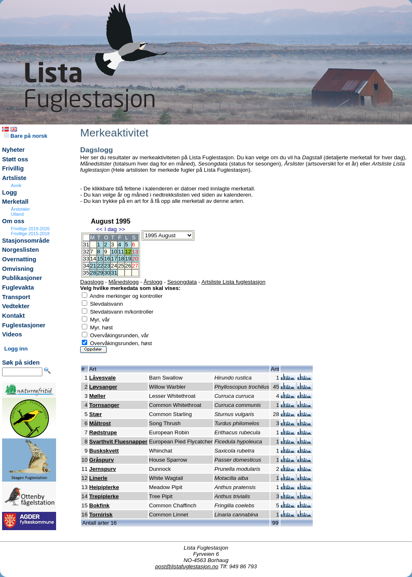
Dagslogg (91, 282)
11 (121, 251)
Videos (12, 334)
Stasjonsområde (25, 240)
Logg (9, 192)
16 (107, 259)
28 (93, 273)
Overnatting (19, 259)
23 (107, 266)
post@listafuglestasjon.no (186, 566)
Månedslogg (123, 282)
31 (114, 273)
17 (114, 259)
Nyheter (13, 149)
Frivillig (13, 168)
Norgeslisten (20, 249)
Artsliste (14, 178)
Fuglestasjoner (23, 325)
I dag (110, 229)
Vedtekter (15, 306)
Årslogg (153, 282)
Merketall (15, 201)
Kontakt (13, 315)
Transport (16, 297)
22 (100, 266)
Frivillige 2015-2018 (30, 233)
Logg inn (15, 349)
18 (121, 259)
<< (99, 229)
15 (100, 259)
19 (128, 259)
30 (107, 273)
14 (93, 259)
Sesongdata (182, 282)
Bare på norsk (25, 136)
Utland (17, 214)
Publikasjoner (22, 278)
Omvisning (18, 268)
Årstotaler (20, 209)
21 (93, 266)
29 (100, 273)
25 (121, 266)
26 (128, 266)
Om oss (13, 221)
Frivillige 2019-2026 (30, 228)
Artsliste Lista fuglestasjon (233, 282)
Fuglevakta (18, 287)
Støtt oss (15, 159)
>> (122, 229)
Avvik (16, 185)
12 (128, 251)
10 (114, 251)
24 (114, 266)
